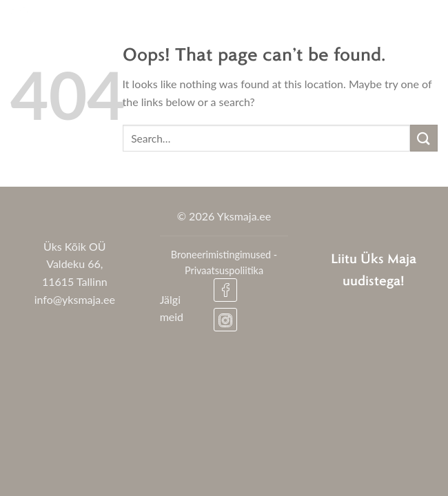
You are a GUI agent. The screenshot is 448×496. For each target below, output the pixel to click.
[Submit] (424, 138)
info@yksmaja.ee (74, 299)
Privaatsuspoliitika (224, 270)
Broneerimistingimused (221, 254)
